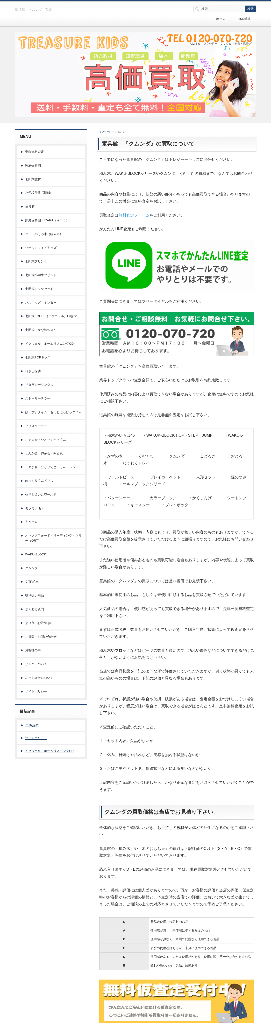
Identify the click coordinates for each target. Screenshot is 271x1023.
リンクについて (36, 664)
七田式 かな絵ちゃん (41, 330)
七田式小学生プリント (41, 275)
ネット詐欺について (39, 678)
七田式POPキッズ (37, 357)
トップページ (104, 131)
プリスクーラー (36, 426)
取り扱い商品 (34, 595)
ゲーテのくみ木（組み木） (44, 234)
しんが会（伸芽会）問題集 (44, 453)
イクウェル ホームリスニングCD (49, 343)
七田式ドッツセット (39, 289)
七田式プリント (36, 261)
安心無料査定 (34, 152)
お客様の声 (33, 650)
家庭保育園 (33, 165)
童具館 (30, 206)
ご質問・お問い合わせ (41, 636)
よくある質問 (34, 609)
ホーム (221, 19)
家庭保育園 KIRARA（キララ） (47, 220)
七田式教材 (33, 179)
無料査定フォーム (134, 215)
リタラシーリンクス (39, 384)
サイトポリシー (36, 691)
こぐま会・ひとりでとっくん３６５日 (51, 467)
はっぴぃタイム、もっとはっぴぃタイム (53, 412)
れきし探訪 (33, 371)
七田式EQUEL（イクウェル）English (51, 316)
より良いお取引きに (39, 623)
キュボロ (31, 522)
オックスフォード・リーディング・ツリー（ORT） (53, 538)
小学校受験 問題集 (38, 193)
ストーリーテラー (37, 398)
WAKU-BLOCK (35, 554)
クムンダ (31, 568)
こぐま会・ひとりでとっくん (45, 439)
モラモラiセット (36, 508)
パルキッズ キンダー (41, 302)
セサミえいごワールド (41, 494)
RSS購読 (244, 19)
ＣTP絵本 (32, 581)
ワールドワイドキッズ (41, 248)
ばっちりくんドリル (39, 481)
